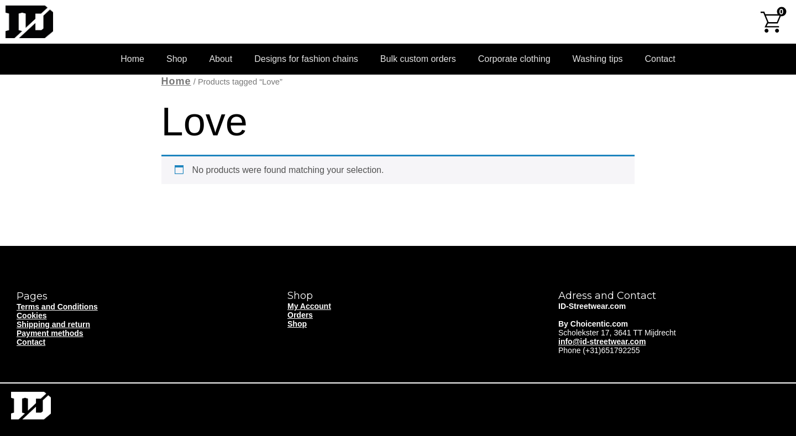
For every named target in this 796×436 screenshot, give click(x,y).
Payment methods (50, 333)
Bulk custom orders (418, 59)
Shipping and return (53, 324)
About (220, 59)
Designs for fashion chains (306, 59)
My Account (309, 306)
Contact (660, 59)
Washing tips (598, 59)
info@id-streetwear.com (602, 341)
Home (132, 59)
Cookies (31, 315)
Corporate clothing (514, 59)
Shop (176, 59)
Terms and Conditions (57, 306)
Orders (300, 315)
